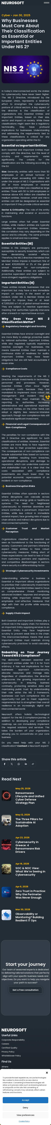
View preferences (25, 1115)
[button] (47, 1072)
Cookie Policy (24, 1121)
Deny (25, 1107)
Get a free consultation (25, 990)
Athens (5, 1066)
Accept (25, 1100)
